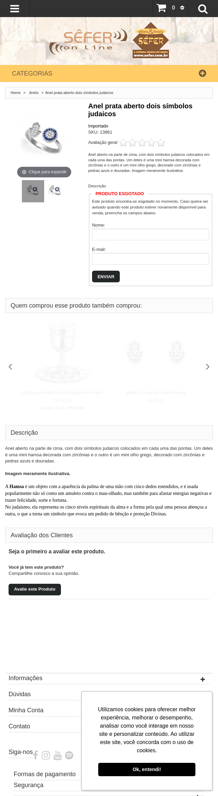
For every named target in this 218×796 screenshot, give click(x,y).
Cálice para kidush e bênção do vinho (62, 392)
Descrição (97, 186)
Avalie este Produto (34, 589)
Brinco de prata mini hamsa (155, 392)
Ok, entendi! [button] (146, 769)
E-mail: (99, 249)
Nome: (98, 225)
